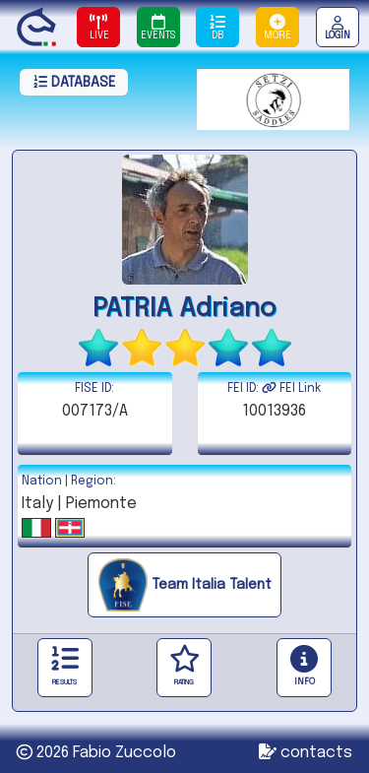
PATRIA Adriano (184, 308)
